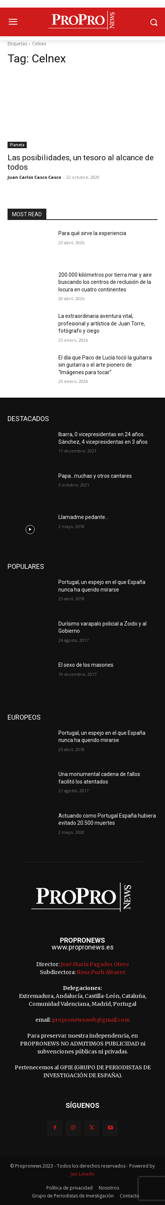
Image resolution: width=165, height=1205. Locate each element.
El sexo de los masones (85, 665)
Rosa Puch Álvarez (101, 972)
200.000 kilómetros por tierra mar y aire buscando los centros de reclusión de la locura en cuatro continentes (105, 282)
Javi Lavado (82, 1174)
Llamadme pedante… (83, 517)
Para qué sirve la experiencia (92, 233)
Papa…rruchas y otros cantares (95, 476)
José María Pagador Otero (95, 964)
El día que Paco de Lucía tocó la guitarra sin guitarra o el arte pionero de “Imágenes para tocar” (105, 365)
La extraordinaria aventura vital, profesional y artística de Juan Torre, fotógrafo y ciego (101, 323)
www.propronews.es (83, 947)
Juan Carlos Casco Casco (34, 177)
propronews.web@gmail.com (91, 1019)
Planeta (17, 144)
